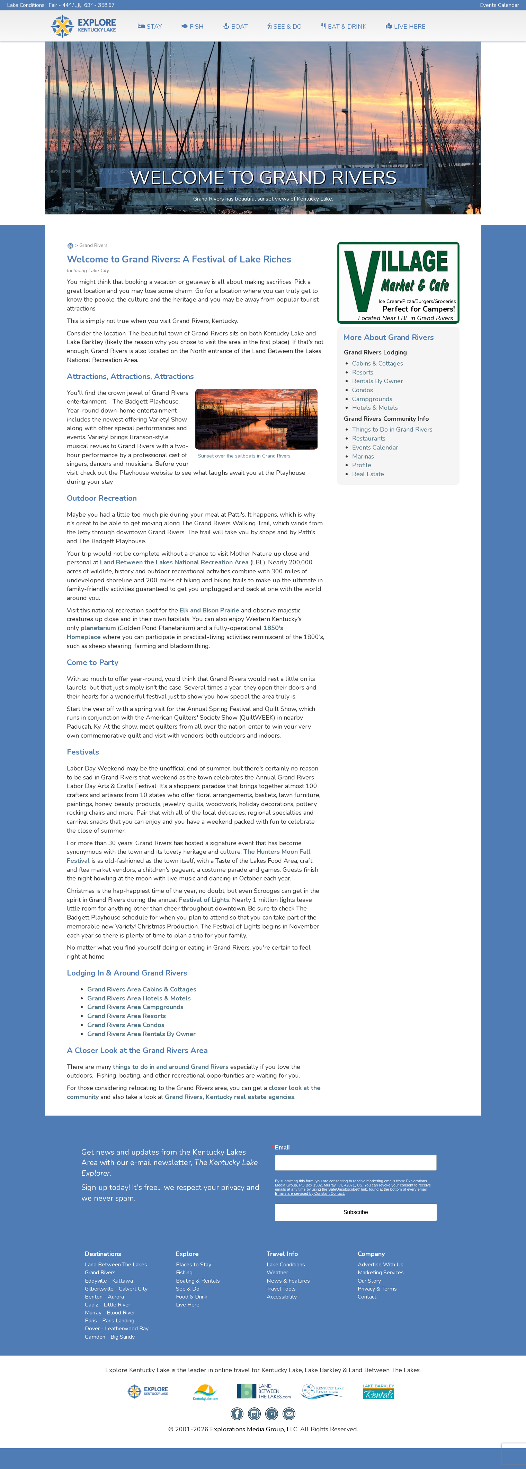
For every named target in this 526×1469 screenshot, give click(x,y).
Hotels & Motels (375, 408)
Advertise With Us (380, 1264)
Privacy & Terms (377, 1289)
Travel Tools (281, 1289)
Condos (362, 390)
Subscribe (356, 1212)
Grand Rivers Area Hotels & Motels (139, 998)
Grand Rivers (100, 1272)
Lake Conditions (26, 5)
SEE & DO (284, 26)
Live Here (187, 1305)
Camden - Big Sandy (110, 1337)
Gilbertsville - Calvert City (116, 1289)
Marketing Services (381, 1272)
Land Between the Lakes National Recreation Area (174, 562)
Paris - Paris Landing (109, 1320)
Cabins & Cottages (377, 363)
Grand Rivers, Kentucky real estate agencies (229, 1097)
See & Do (187, 1289)
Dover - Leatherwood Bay (117, 1328)
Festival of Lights (204, 900)
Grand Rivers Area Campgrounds (135, 1007)
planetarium (98, 628)
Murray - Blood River (110, 1312)
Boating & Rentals (198, 1281)
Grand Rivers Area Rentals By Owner (141, 1034)
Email (282, 1148)
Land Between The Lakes (116, 1264)
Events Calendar (499, 5)
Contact (367, 1297)
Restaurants (368, 438)
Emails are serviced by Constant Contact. (310, 1193)
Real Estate (368, 474)
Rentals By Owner (377, 381)
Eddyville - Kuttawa (109, 1281)
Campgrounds (372, 399)
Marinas (363, 456)
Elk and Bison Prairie (209, 610)
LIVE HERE (406, 26)
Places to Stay (193, 1264)
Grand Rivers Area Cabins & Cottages (141, 989)
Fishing (184, 1272)
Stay (150, 26)
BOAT (235, 26)
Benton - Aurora (104, 1297)
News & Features (288, 1281)
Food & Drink (191, 1297)
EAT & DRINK (343, 26)
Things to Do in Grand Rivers (392, 429)
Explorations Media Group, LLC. (254, 1429)
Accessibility (282, 1297)
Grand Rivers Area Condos (125, 1025)
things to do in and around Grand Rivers (171, 1067)
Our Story (369, 1281)
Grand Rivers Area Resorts (126, 1016)
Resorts (362, 372)
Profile (361, 465)
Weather (277, 1272)
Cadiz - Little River (107, 1305)
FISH (192, 26)
